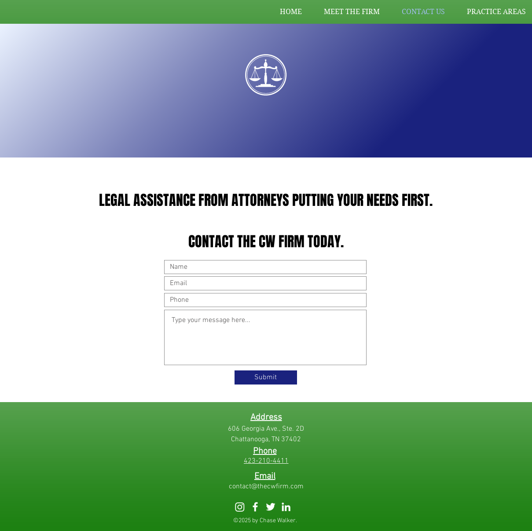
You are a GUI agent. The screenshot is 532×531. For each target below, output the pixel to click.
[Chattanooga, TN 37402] (266, 439)
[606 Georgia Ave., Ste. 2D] (266, 429)
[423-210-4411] (266, 461)
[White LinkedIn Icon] (286, 507)
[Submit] (266, 377)
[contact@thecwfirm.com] (266, 486)
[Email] (265, 476)
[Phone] (265, 451)
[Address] (266, 417)
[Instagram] (240, 507)
